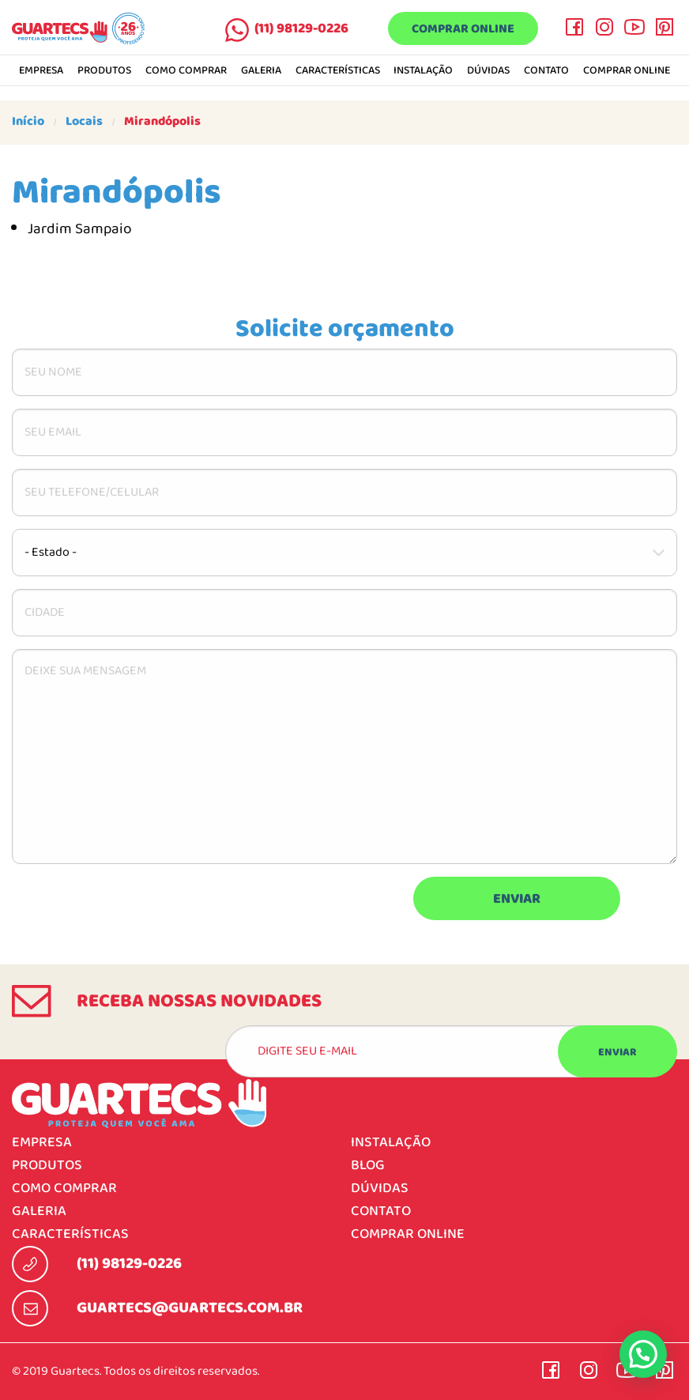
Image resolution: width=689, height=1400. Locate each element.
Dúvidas (488, 71)
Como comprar (186, 71)
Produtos (104, 71)
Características (338, 71)
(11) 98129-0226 (301, 28)
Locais (84, 121)
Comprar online (463, 29)
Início (28, 121)
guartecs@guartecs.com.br (190, 1308)
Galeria (261, 71)
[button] (643, 1354)
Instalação (423, 71)
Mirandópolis (162, 121)
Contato (546, 71)
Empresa (41, 71)
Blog (368, 1165)
